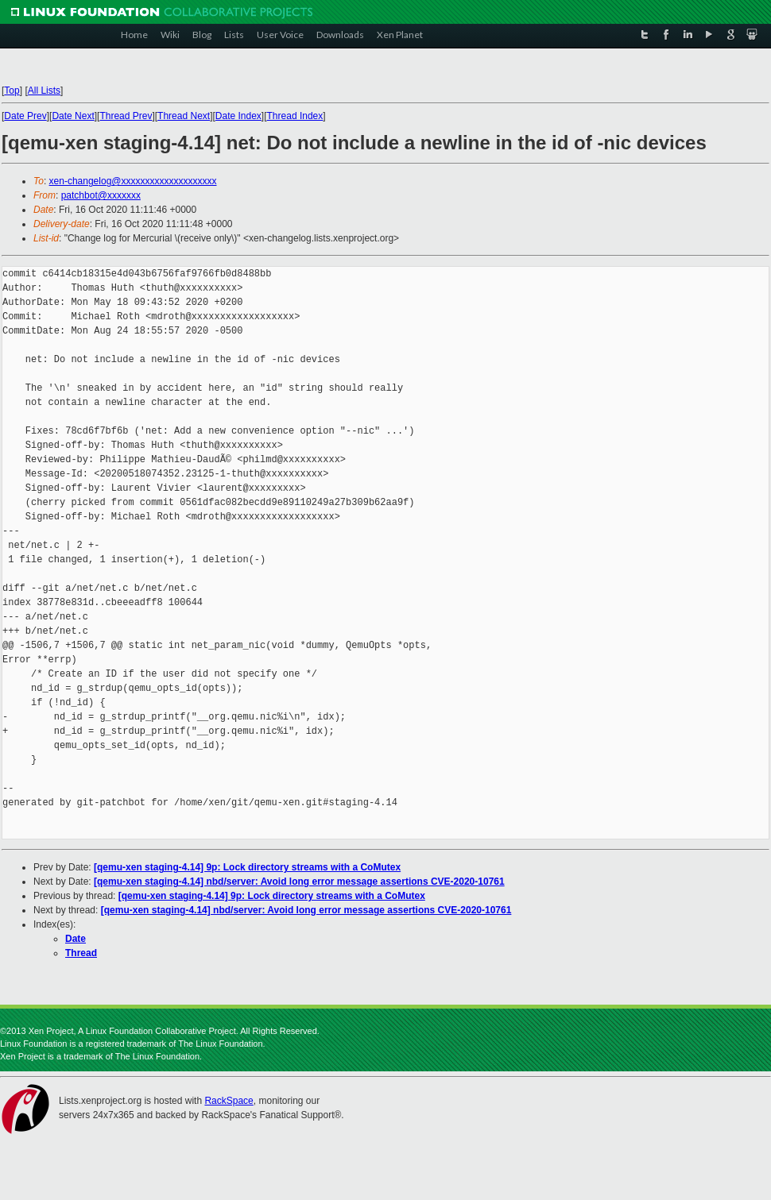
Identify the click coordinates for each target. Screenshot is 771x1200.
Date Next (73, 116)
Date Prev (25, 116)
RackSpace (228, 1100)
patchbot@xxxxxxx (101, 195)
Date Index (238, 116)
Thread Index (295, 116)
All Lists (44, 90)
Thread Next (183, 116)
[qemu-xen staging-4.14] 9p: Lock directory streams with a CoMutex (247, 867)
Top (11, 90)
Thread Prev (125, 116)
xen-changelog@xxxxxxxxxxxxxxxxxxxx (133, 181)
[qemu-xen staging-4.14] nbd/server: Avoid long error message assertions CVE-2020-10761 (299, 881)
